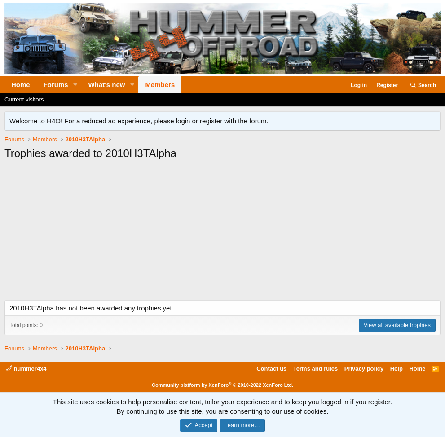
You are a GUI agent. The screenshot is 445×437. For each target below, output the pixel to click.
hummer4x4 (26, 368)
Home (20, 84)
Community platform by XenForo (222, 385)
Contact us (271, 368)
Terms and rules (315, 368)
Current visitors (24, 99)
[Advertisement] (222, 233)
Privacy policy (363, 368)
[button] (75, 84)
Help (396, 368)
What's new (106, 84)
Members (160, 84)
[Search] (423, 85)
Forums (56, 84)
